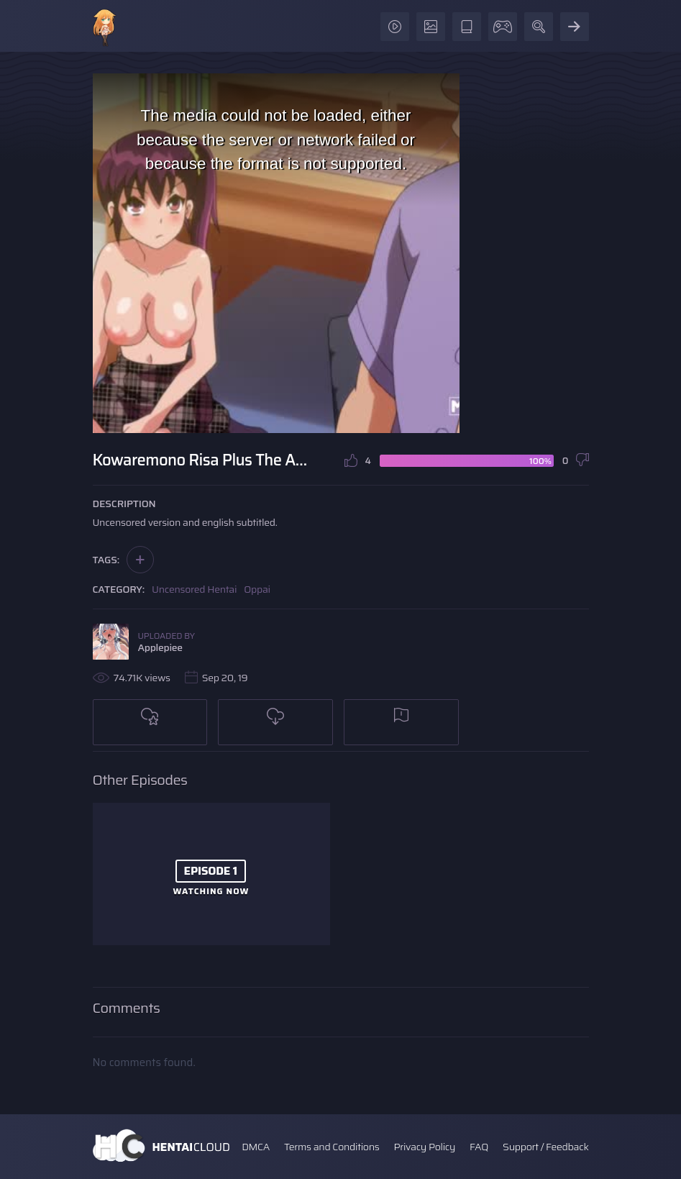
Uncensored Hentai (194, 589)
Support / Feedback (545, 1147)
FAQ (479, 1147)
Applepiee (160, 647)
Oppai (257, 589)
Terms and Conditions (331, 1147)
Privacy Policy (424, 1147)
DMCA (256, 1147)
